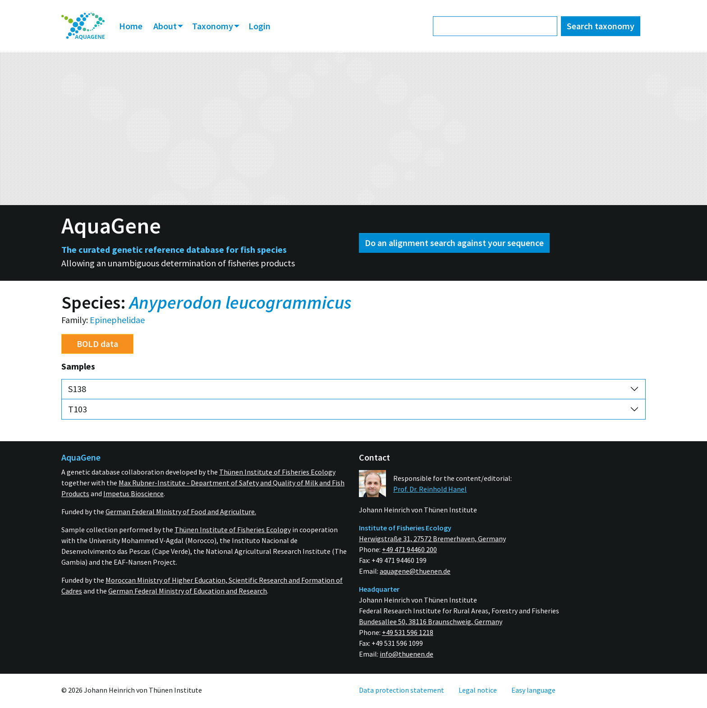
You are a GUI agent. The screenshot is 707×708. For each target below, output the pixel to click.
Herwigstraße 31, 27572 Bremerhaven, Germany (432, 538)
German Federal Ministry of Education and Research (187, 590)
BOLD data (97, 343)
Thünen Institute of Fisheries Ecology (277, 471)
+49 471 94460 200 (409, 549)
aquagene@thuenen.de (415, 571)
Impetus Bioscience (133, 493)
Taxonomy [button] (213, 26)
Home (130, 26)
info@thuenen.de (406, 653)
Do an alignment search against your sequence (454, 242)
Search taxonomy (600, 26)
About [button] (166, 26)
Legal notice (478, 689)
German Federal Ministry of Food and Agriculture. (181, 511)
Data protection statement (401, 689)
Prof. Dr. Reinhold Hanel (430, 488)
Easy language (533, 689)
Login (259, 26)
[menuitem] (83, 26)
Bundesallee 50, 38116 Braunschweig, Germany (430, 621)
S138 (77, 388)
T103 (77, 409)
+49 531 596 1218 (407, 632)
